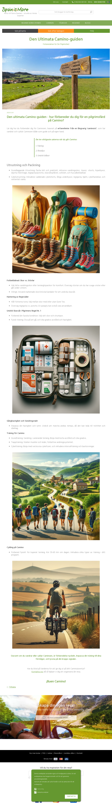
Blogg (87, 23)
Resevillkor (58, 753)
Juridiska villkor (69, 753)
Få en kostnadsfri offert (58, 717)
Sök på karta (20, 31)
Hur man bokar (34, 753)
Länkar (49, 753)
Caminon (50, 23)
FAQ (92, 31)
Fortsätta (71, 796)
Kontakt (65, 2)
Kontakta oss (37, 672)
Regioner (76, 23)
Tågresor (63, 23)
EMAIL (90, 2)
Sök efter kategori (56, 31)
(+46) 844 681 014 (80, 2)
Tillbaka (12, 687)
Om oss (56, 2)
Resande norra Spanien (31, 23)
